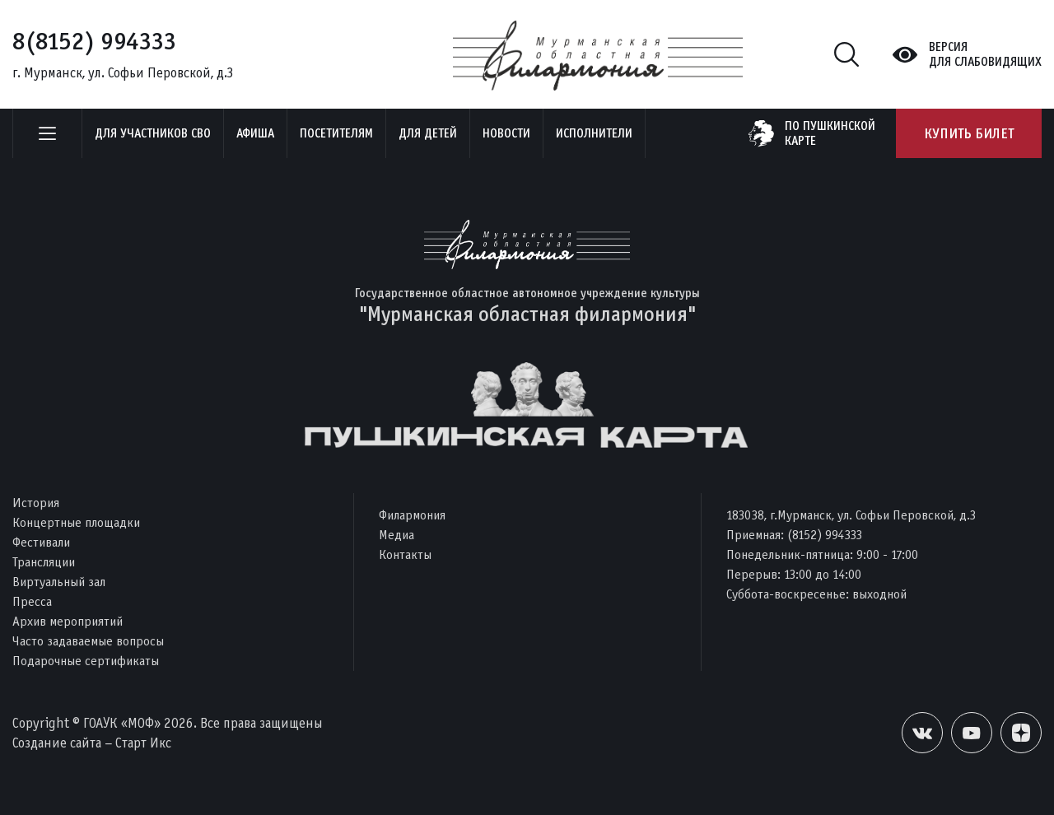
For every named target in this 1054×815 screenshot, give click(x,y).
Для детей (428, 133)
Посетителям (336, 133)
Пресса (32, 601)
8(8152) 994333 (94, 41)
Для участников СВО (153, 133)
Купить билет (969, 133)
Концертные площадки (76, 522)
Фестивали (41, 542)
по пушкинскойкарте (830, 133)
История (35, 502)
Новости (506, 133)
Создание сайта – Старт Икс (91, 743)
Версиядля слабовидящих (985, 54)
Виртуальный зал (58, 581)
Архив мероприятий (67, 621)
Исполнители (594, 133)
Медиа (396, 535)
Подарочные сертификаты (85, 660)
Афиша (255, 133)
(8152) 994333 (824, 535)
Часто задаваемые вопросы (88, 641)
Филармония (412, 515)
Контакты (405, 554)
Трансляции (43, 562)
